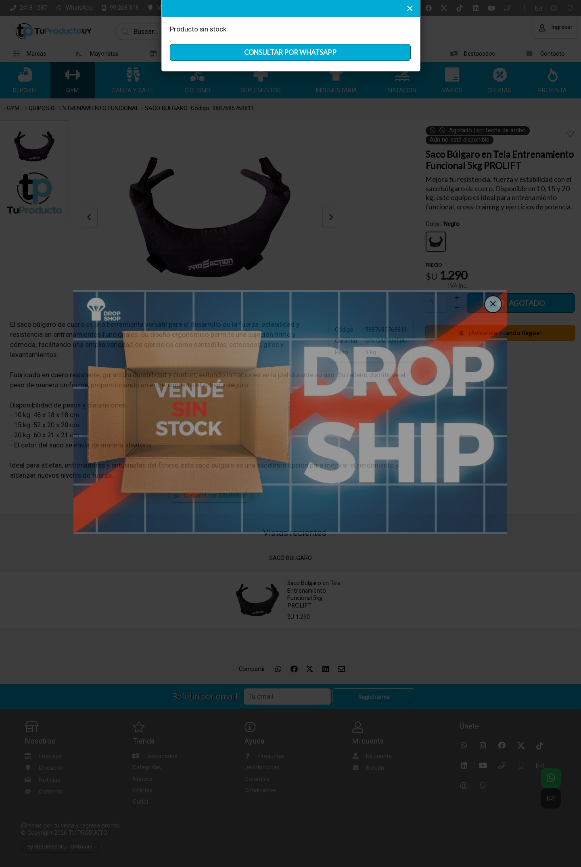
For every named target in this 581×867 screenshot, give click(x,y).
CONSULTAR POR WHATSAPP (290, 52)
